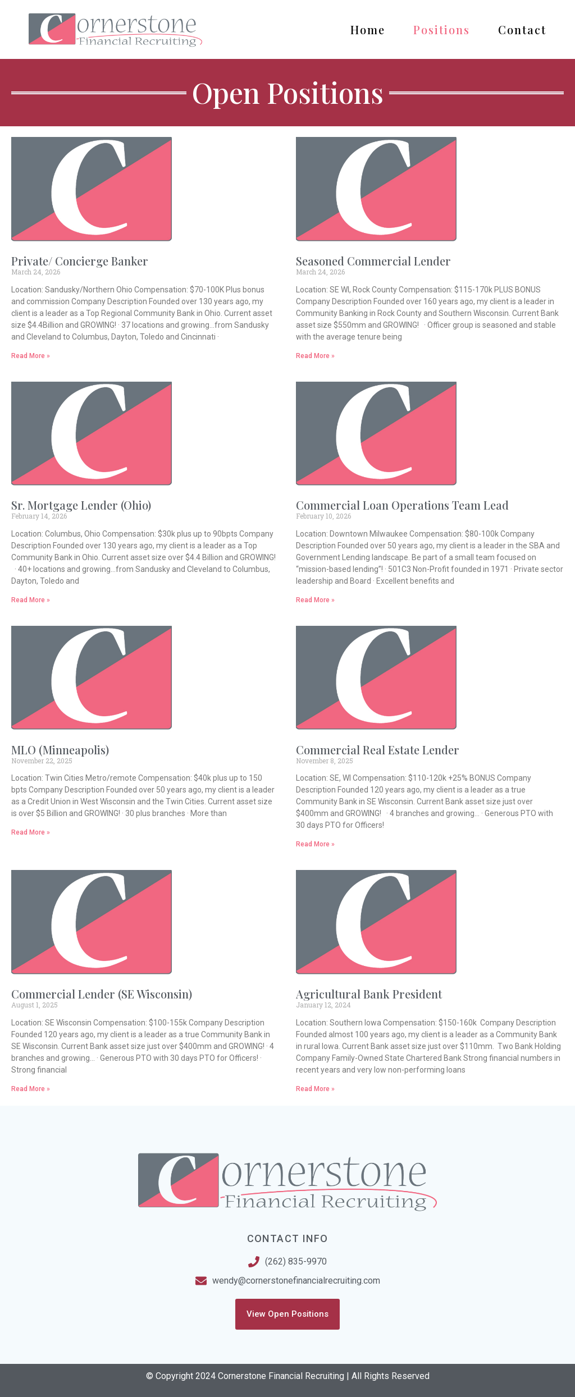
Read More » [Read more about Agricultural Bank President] (315, 1089)
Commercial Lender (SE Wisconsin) (101, 993)
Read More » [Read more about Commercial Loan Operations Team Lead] (315, 600)
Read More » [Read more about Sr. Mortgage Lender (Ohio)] (30, 600)
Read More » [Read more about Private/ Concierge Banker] (30, 356)
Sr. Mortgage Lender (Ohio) (81, 504)
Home (367, 29)
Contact (522, 29)
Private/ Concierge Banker (79, 260)
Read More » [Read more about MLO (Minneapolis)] (30, 832)
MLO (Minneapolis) (60, 749)
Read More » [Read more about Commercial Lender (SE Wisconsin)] (30, 1089)
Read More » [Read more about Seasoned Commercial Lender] (315, 356)
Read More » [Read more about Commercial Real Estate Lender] (315, 844)
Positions (441, 29)
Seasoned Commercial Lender (373, 260)
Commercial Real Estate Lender (377, 749)
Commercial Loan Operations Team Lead (402, 504)
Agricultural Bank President (369, 993)
